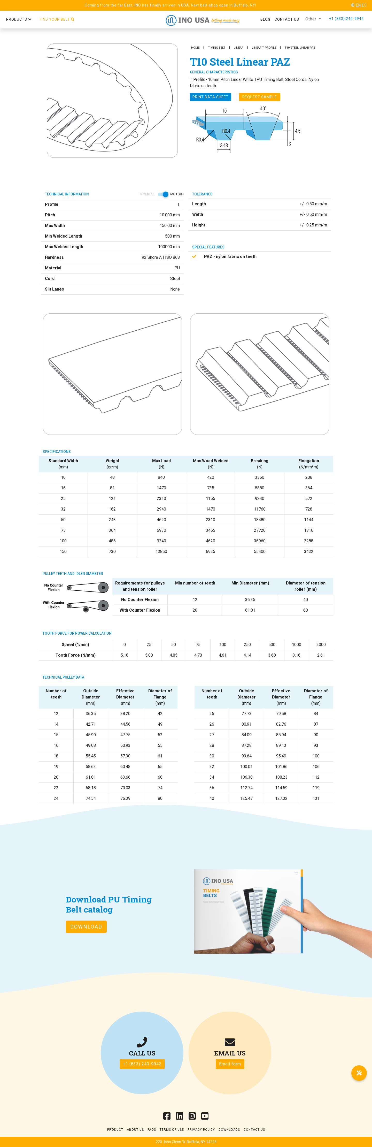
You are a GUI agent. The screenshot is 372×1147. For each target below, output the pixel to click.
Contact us (287, 19)
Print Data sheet (210, 97)
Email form (230, 1063)
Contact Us (254, 1129)
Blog (265, 19)
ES (364, 5)
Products (19, 19)
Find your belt (57, 19)
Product (115, 1129)
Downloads (229, 1129)
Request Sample (259, 97)
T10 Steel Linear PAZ (300, 47)
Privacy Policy (201, 1129)
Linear (238, 47)
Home (195, 47)
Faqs (152, 1129)
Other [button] (311, 19)
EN (358, 5)
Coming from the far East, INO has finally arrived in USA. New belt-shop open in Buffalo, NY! (170, 5)
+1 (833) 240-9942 (346, 19)
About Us (135, 1129)
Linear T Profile (264, 47)
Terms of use (172, 1129)
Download (86, 927)
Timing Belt (216, 47)
